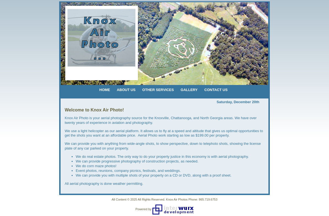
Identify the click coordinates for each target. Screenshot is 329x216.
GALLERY (189, 90)
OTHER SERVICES (158, 90)
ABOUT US (126, 90)
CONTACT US (215, 90)
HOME (104, 90)
